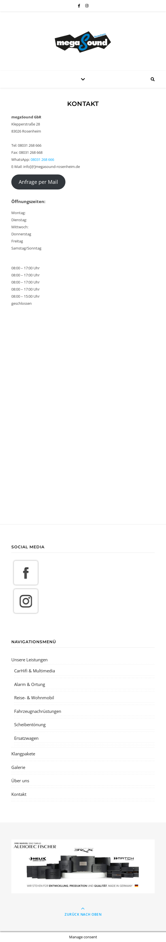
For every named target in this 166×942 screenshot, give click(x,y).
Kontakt (18, 794)
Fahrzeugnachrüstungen (37, 711)
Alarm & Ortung (29, 684)
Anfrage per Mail (38, 181)
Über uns (20, 780)
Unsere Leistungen (29, 659)
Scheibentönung (30, 724)
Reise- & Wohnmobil (34, 697)
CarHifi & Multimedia (34, 671)
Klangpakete (23, 753)
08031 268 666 (42, 159)
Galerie (18, 767)
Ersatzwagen (26, 738)
